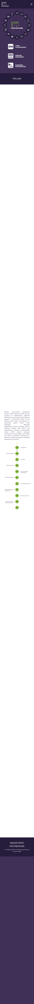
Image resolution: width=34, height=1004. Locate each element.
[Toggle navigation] (31, 4)
